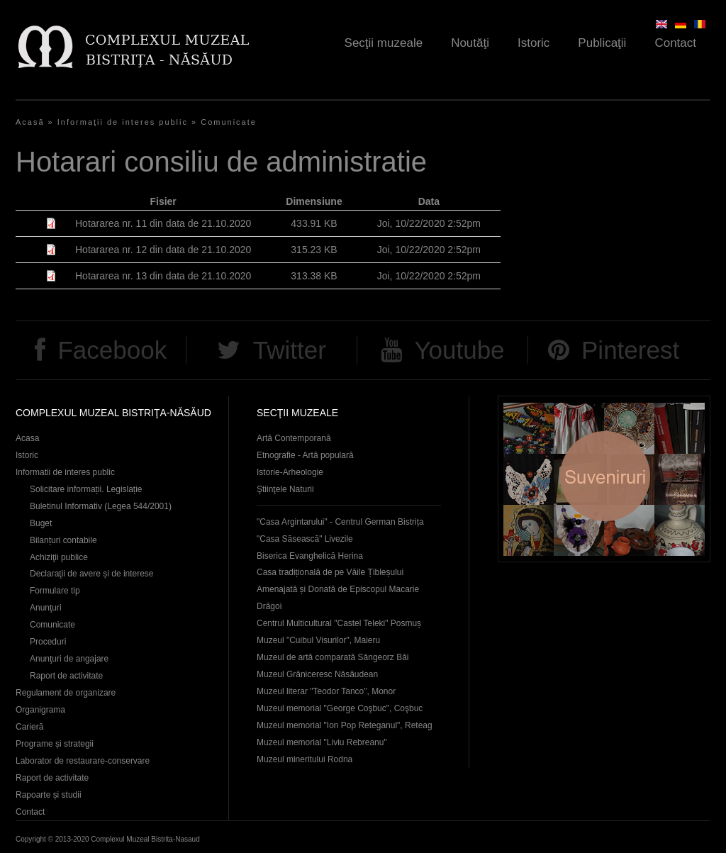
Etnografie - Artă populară (305, 455)
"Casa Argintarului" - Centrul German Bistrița (340, 522)
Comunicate (229, 122)
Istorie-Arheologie (290, 472)
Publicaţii (602, 43)
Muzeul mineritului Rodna (304, 759)
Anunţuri (46, 608)
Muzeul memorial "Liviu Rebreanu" (322, 742)
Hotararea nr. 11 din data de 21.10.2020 (163, 223)
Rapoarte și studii (49, 795)
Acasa (27, 438)
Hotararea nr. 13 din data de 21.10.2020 (163, 275)
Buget (41, 523)
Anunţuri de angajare (69, 659)
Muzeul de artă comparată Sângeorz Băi (333, 657)
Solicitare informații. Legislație (86, 489)
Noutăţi (470, 43)
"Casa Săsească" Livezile (305, 539)
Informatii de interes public (65, 472)
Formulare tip (55, 591)
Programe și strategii (55, 744)
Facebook (112, 350)
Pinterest (630, 350)
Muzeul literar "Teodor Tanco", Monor (326, 691)
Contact (675, 43)
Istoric (533, 43)
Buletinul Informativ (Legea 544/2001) (101, 506)
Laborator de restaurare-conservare (83, 761)
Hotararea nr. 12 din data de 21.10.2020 (163, 249)
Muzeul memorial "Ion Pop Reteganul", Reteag (344, 725)
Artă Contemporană (294, 438)
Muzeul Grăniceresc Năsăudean (317, 674)
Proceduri (48, 642)
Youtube (459, 350)
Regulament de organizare (66, 693)
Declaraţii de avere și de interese (92, 574)
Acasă (30, 122)
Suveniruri (604, 479)
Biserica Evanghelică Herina (310, 556)
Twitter (289, 350)
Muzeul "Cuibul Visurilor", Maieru (318, 640)
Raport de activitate (66, 676)
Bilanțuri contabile (63, 540)
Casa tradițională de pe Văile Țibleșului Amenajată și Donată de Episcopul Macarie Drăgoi (338, 589)
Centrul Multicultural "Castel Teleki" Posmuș (339, 623)
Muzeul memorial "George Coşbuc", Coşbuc (340, 708)
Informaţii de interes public (122, 122)
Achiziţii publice (59, 557)
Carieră (29, 727)
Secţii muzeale (384, 43)
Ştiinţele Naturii (285, 489)
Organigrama (40, 710)
